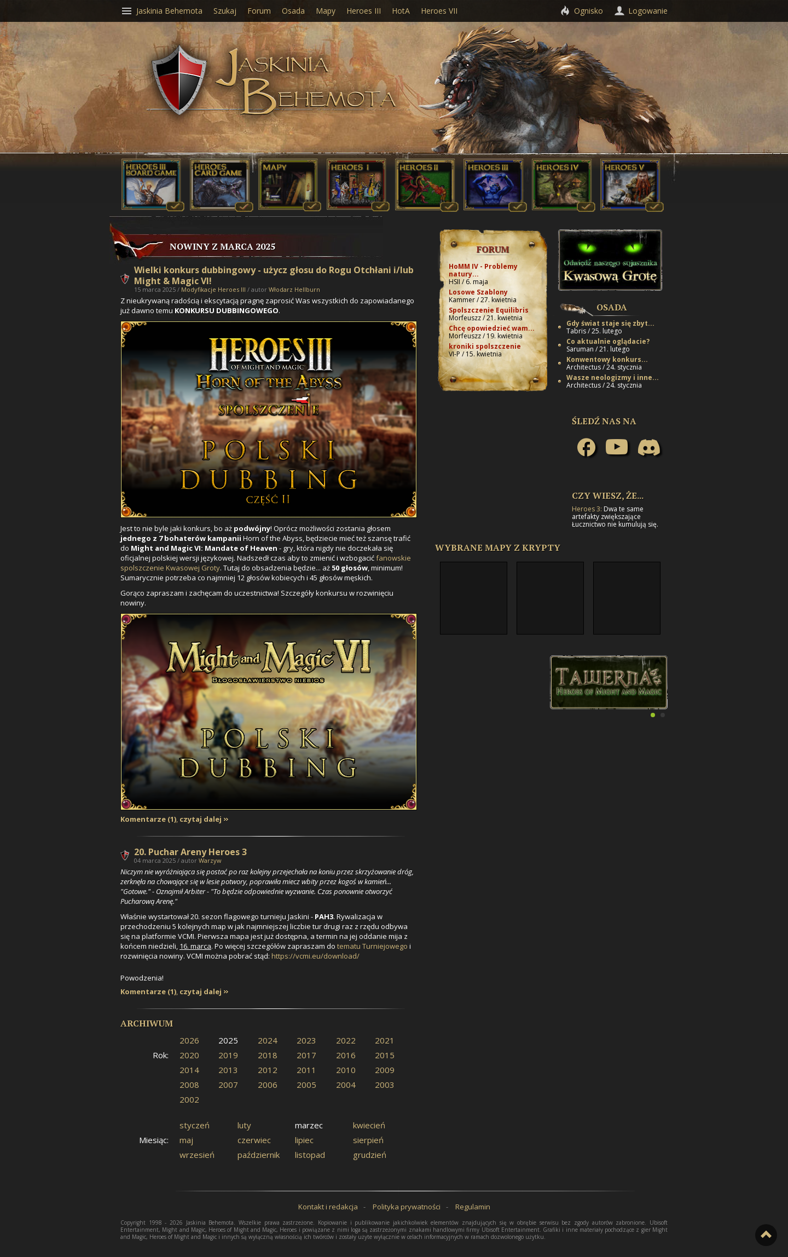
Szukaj (224, 10)
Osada (611, 307)
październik (258, 1154)
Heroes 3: (587, 509)
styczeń (194, 1125)
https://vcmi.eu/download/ (315, 956)
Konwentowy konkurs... (607, 359)
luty (244, 1125)
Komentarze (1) (148, 819)
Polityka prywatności (407, 1207)
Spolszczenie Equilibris (489, 310)
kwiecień (369, 1125)
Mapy (325, 10)
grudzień (369, 1154)
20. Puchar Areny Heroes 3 (190, 852)
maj (186, 1139)
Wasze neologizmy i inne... (612, 377)
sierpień (368, 1139)
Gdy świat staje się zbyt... (610, 323)
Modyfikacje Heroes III (213, 289)
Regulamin (472, 1207)
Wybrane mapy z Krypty (497, 547)
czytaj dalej (200, 819)
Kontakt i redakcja (328, 1207)
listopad (310, 1154)
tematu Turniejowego (372, 946)
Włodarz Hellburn (294, 289)
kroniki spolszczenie (485, 346)
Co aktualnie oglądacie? (608, 341)
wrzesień (197, 1154)
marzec (309, 1125)
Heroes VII (439, 10)
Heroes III (363, 10)
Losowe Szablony (478, 292)
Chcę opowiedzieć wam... (492, 328)
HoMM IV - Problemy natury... (483, 270)
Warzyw (210, 860)
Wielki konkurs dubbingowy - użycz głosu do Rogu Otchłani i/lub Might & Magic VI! (274, 275)
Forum (493, 249)
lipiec (304, 1139)
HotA (401, 10)
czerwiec (254, 1139)
